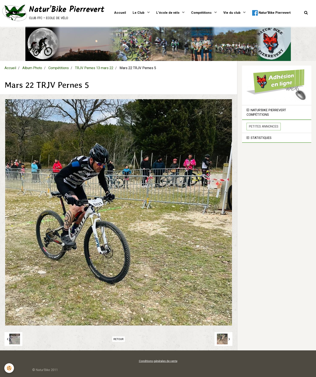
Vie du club (232, 13)
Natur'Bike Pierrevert (271, 13)
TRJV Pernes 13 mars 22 (94, 68)
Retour (119, 339)
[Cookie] (9, 368)
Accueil (120, 13)
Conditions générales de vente (158, 361)
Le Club (139, 13)
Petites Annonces (263, 126)
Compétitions (201, 13)
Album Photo (32, 68)
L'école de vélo (168, 13)
